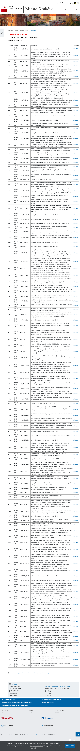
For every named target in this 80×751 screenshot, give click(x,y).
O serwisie (30, 710)
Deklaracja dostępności (48, 702)
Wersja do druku (47, 726)
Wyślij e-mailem (7, 726)
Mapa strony (4, 710)
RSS (2, 712)
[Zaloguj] (76, 10)
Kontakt (57, 712)
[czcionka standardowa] (58, 3)
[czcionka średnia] (60, 3)
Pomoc (30, 712)
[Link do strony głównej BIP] (29, 9)
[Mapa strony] (71, 10)
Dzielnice (32, 30)
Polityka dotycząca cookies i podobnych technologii (15, 705)
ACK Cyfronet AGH (39, 734)
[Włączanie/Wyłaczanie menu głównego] (61, 10)
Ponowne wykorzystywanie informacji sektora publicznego (17, 702)
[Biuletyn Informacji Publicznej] (20, 719)
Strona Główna (14, 30)
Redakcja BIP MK (59, 710)
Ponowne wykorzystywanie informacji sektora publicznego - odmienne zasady (29, 673)
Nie (72, 746)
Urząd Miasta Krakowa (30, 734)
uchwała (75, 48)
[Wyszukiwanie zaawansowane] (66, 10)
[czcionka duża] (62, 2)
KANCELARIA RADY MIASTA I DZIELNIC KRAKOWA (58, 686)
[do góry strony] (78, 734)
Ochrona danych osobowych (9, 699)
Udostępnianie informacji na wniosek (51, 699)
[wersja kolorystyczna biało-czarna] (73, 3)
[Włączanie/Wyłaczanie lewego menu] (2, 33)
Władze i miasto (24, 30)
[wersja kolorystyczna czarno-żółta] (75, 3)
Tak (67, 746)
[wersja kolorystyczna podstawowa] (70, 3)
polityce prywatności (36, 746)
